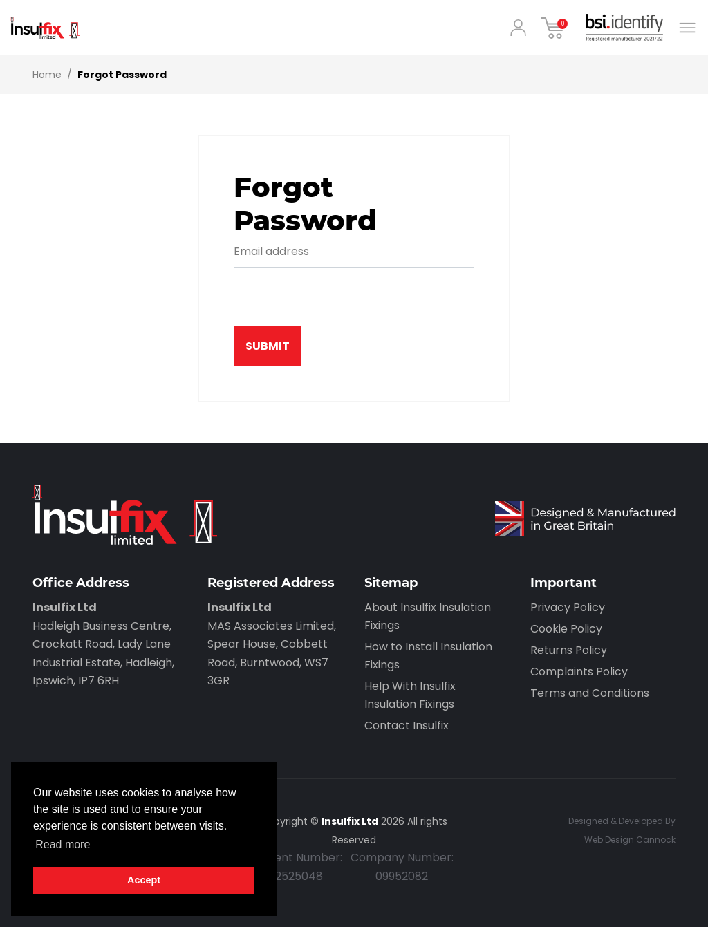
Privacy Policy (567, 607)
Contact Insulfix (406, 725)
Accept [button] (143, 880)
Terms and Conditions (589, 693)
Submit (267, 346)
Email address (271, 251)
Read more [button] (62, 844)
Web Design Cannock (630, 839)
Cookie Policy (566, 629)
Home (47, 75)
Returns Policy (568, 650)
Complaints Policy (579, 672)
